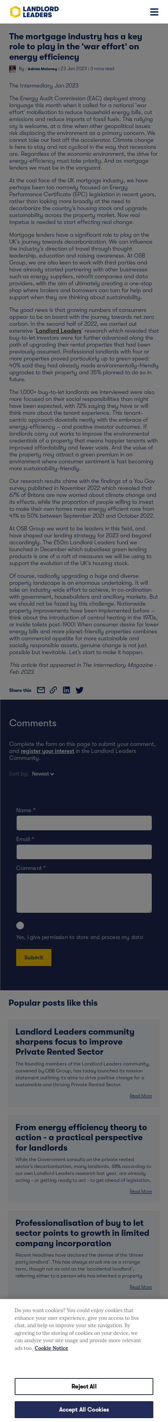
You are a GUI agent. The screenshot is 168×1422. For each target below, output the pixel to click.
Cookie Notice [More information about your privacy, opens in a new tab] (51, 1355)
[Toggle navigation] (154, 11)
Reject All (84, 1393)
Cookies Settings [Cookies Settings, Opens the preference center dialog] (84, 1370)
